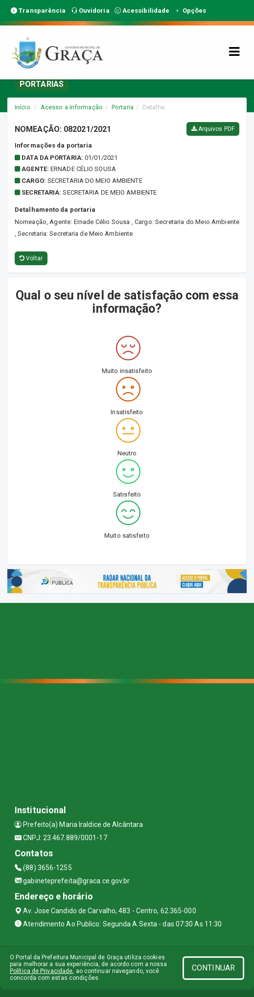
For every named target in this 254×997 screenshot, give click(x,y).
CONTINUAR (213, 967)
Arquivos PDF (212, 128)
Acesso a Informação (72, 107)
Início (22, 107)
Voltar (31, 258)
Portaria (123, 107)
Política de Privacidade (41, 971)
